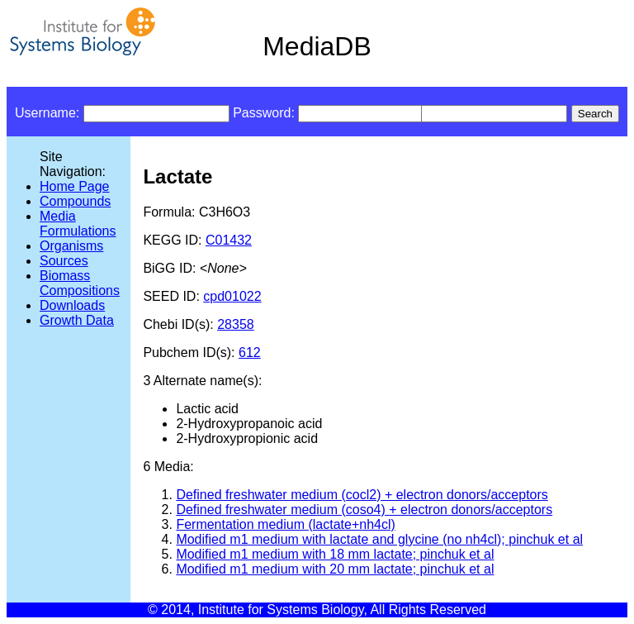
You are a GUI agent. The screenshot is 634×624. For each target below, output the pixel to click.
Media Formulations (78, 223)
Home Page (75, 186)
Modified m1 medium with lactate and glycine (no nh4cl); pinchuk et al (379, 539)
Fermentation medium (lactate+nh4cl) (285, 524)
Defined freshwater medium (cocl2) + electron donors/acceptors (361, 495)
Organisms (71, 246)
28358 (235, 324)
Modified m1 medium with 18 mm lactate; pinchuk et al (335, 554)
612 (250, 352)
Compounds (75, 201)
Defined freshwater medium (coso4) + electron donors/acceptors (364, 510)
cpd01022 (232, 296)
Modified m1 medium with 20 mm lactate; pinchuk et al (335, 569)
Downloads (72, 305)
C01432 (229, 240)
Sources (64, 261)
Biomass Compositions (80, 283)
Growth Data (77, 320)
